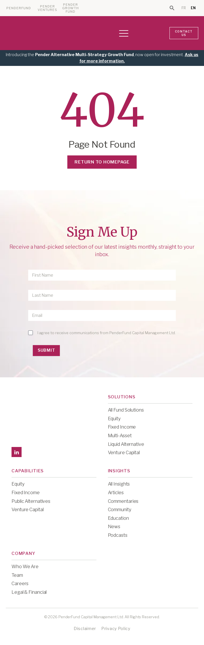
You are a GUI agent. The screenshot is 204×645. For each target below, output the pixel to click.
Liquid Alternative (126, 444)
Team (17, 575)
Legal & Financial (29, 592)
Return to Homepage (102, 162)
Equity (114, 418)
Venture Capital (124, 452)
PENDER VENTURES (48, 8)
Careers (20, 583)
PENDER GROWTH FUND (70, 8)
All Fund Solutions (126, 410)
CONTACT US (183, 33)
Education (118, 518)
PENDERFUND (18, 8)
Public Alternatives (31, 501)
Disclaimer (85, 628)
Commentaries (123, 501)
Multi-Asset (120, 435)
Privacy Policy (115, 628)
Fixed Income (122, 427)
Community (119, 509)
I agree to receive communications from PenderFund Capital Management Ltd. (106, 332)
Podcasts (117, 535)
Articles (116, 492)
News (114, 526)
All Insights (119, 484)
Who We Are (25, 566)
